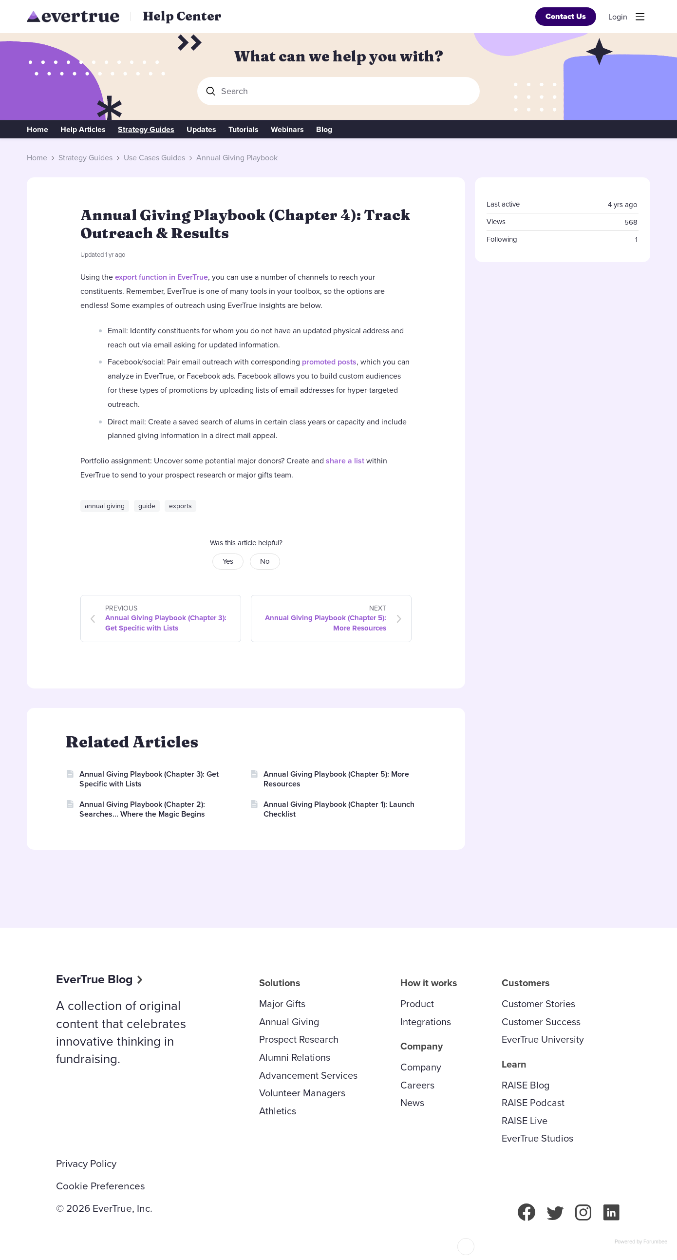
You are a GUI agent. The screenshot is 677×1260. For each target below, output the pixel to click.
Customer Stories (538, 1003)
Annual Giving (289, 1021)
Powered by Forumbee (641, 1242)
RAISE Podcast (533, 1102)
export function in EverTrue (161, 277)
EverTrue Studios (537, 1138)
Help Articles (83, 129)
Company (420, 1067)
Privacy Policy (86, 1163)
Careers (417, 1085)
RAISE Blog (525, 1085)
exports (180, 506)
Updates (201, 129)
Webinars (287, 129)
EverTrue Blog (94, 979)
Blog (324, 129)
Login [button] (617, 17)
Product (417, 1003)
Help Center (182, 16)
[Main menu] (640, 16)
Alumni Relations (294, 1057)
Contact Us (565, 16)
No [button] (265, 561)
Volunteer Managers (302, 1093)
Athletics (277, 1111)
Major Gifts (282, 1003)
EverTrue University (543, 1039)
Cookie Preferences (100, 1186)
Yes (228, 561)
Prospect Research (298, 1039)
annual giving (105, 506)
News (412, 1102)
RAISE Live (524, 1120)
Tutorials (243, 129)
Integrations (425, 1021)
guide (146, 506)
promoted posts (329, 361)
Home (37, 129)
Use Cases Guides (154, 158)
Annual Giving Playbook (237, 158)
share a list (345, 460)
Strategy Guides (146, 129)
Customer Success (541, 1021)
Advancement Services (308, 1075)
